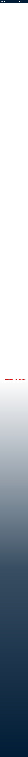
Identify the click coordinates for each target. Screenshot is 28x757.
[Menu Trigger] (26, 2)
